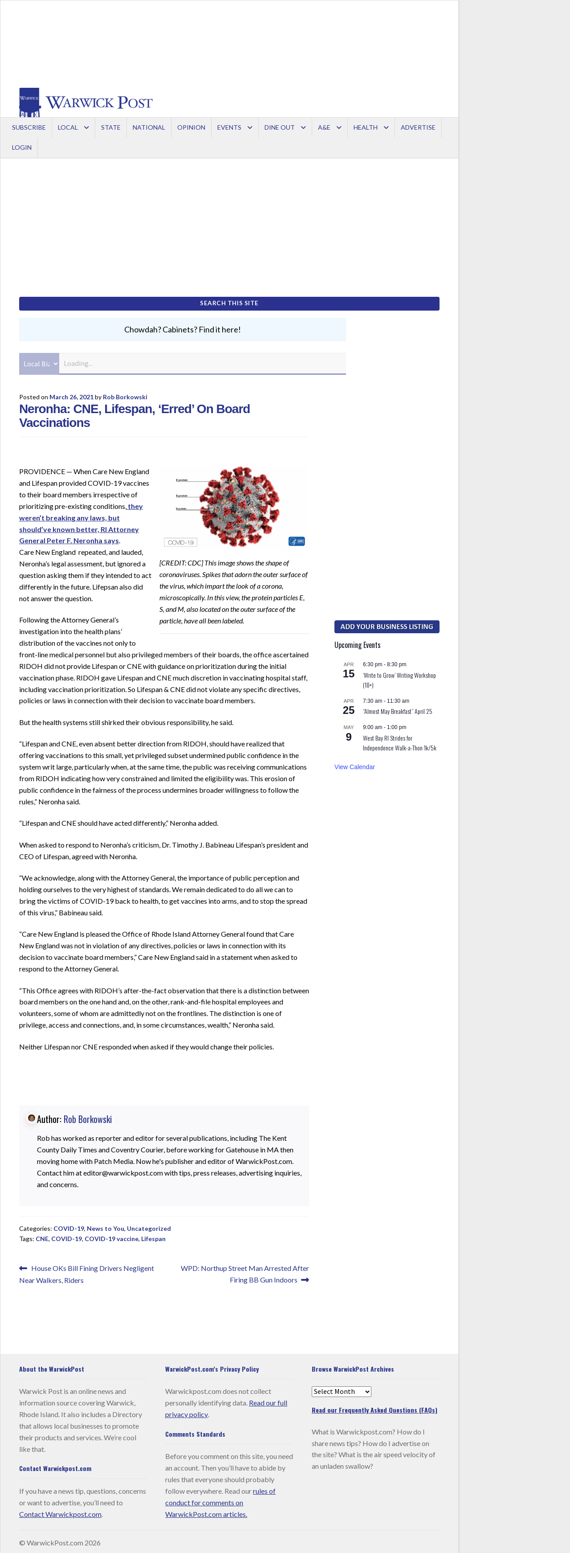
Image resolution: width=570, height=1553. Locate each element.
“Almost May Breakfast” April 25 (397, 708)
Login (22, 147)
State (111, 127)
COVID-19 (68, 1225)
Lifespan (153, 1235)
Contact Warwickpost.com (60, 1511)
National (149, 127)
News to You (105, 1225)
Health (366, 127)
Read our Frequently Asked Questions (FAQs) (374, 1407)
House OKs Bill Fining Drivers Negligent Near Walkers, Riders (86, 1271)
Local (68, 127)
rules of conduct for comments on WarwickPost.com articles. (220, 1499)
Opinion (191, 127)
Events (229, 127)
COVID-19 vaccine (111, 1235)
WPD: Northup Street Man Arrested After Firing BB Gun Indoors (244, 1270)
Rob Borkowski (125, 393)
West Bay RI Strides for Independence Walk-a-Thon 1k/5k (399, 740)
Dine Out (280, 127)
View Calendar (354, 763)
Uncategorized (149, 1225)
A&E (324, 127)
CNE (42, 1235)
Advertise (418, 127)
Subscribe (29, 127)
